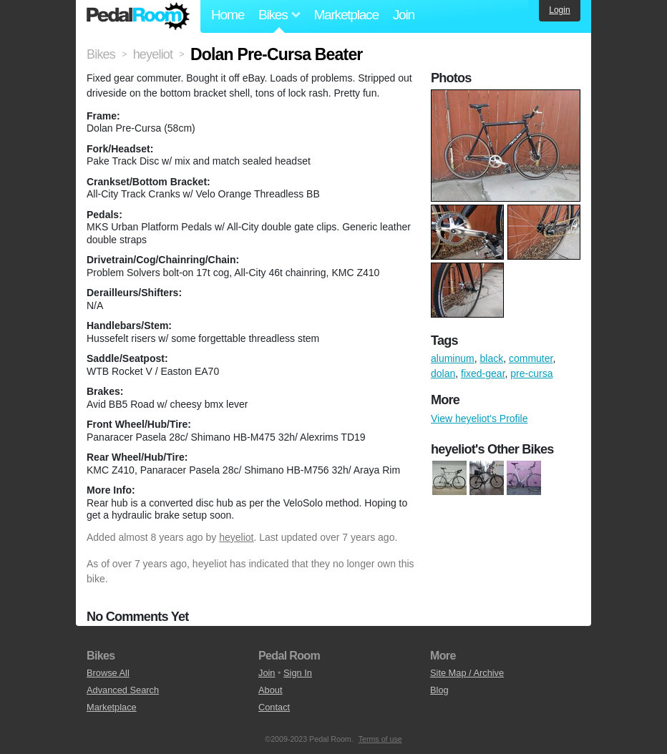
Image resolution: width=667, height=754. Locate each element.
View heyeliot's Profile (479, 418)
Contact (274, 707)
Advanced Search (123, 690)
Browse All (108, 672)
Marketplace (345, 14)
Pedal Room (138, 16)
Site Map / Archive (467, 672)
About (270, 690)
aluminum (452, 358)
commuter (530, 358)
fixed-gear (483, 373)
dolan (443, 373)
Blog (439, 690)
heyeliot (236, 537)
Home (227, 14)
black (491, 358)
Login (559, 10)
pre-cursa (531, 373)
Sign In (297, 672)
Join (403, 14)
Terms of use (380, 739)
